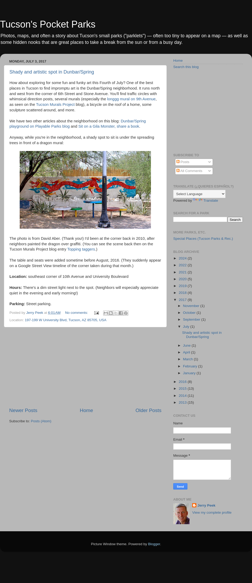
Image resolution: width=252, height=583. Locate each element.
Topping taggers (81, 249)
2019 (183, 286)
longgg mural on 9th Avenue (131, 99)
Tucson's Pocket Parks (48, 24)
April (187, 352)
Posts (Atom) (41, 421)
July (186, 327)
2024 (183, 258)
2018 (183, 293)
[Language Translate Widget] (199, 194)
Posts (183, 162)
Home (86, 410)
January (190, 373)
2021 (183, 272)
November (191, 306)
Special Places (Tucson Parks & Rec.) (203, 239)
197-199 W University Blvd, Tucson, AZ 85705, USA (66, 320)
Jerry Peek (206, 505)
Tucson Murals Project (55, 104)
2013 (183, 402)
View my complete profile (212, 512)
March (188, 359)
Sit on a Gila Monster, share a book (108, 126)
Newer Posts (23, 410)
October (190, 313)
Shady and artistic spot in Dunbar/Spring (51, 72)
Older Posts (148, 410)
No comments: (77, 313)
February (190, 366)
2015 (183, 389)
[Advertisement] (85, 367)
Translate (205, 200)
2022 (183, 265)
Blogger (154, 544)
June (187, 345)
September (192, 319)
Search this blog (186, 67)
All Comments (189, 171)
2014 (183, 396)
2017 (183, 300)
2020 (183, 279)
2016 (183, 382)
